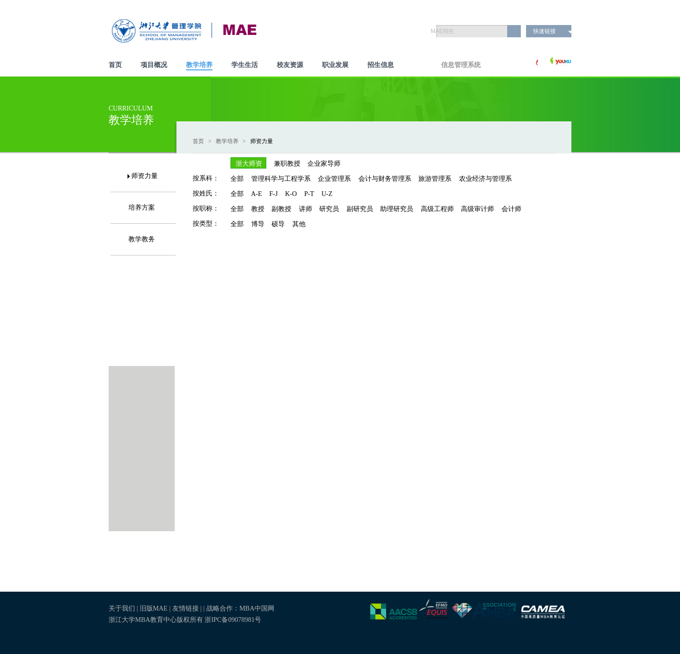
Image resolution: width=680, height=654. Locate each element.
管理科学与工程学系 (281, 178)
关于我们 (122, 608)
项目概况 (154, 64)
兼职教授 (287, 163)
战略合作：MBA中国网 (240, 608)
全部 (237, 178)
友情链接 (186, 608)
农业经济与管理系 (485, 178)
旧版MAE (154, 608)
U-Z (327, 193)
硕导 (278, 224)
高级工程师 (437, 208)
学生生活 (244, 64)
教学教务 (141, 239)
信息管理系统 (461, 64)
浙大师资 (249, 163)
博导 (257, 224)
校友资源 (290, 64)
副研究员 (360, 208)
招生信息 (380, 64)
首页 (115, 64)
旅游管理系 (434, 178)
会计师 (511, 208)
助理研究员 (396, 208)
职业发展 (335, 64)
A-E (256, 193)
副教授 (281, 208)
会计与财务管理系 (384, 178)
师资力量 (144, 175)
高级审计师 (477, 208)
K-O (291, 193)
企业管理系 (334, 178)
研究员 (329, 208)
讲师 (305, 208)
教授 (257, 208)
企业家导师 (323, 163)
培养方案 (141, 207)
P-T (309, 193)
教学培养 (199, 64)
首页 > (203, 141)
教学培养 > (232, 141)
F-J (273, 193)
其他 (299, 224)
